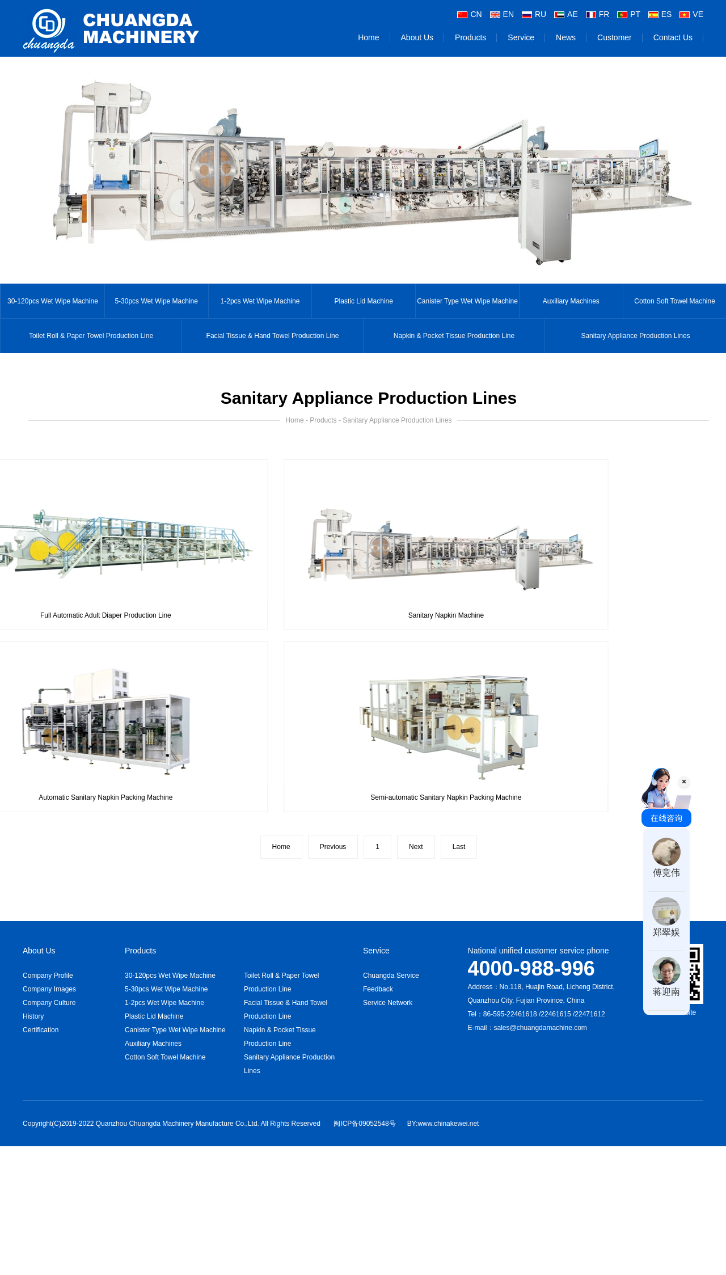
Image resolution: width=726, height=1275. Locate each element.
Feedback (378, 989)
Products (470, 37)
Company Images (49, 989)
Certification (40, 1030)
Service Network (387, 1003)
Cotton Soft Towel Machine (165, 1057)
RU (534, 14)
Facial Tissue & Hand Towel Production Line (272, 336)
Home (368, 37)
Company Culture (49, 1003)
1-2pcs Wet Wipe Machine (260, 301)
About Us (417, 37)
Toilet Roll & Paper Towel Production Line (91, 336)
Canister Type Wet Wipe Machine (467, 301)
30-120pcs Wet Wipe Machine (52, 301)
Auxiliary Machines (571, 301)
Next (416, 847)
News (566, 37)
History (33, 1016)
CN (469, 14)
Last (459, 847)
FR (598, 14)
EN (502, 14)
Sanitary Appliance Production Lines (635, 336)
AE (566, 14)
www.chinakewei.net (448, 1124)
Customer (614, 37)
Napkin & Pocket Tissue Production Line (454, 336)
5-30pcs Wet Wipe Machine (156, 301)
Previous (333, 847)
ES (660, 14)
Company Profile (48, 976)
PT (628, 14)
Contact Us (673, 37)
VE (691, 14)
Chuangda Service (391, 976)
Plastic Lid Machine (364, 301)
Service (521, 37)
